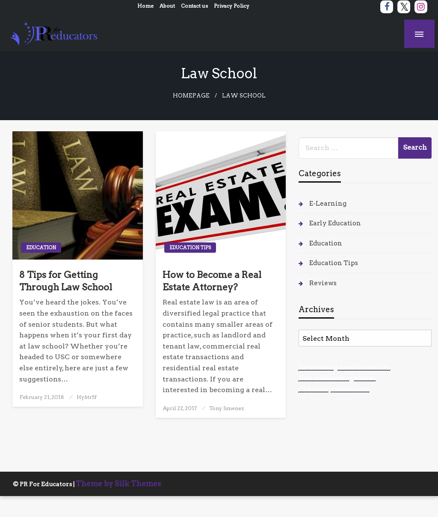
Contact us (194, 6)
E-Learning (327, 203)
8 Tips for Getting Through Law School (65, 280)
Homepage (191, 95)
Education (41, 248)
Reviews (323, 283)
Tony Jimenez (226, 408)
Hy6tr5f (87, 397)
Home (145, 6)
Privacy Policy (231, 6)
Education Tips (190, 248)
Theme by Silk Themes (118, 483)
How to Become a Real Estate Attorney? (212, 280)
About (167, 6)
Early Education (335, 223)
